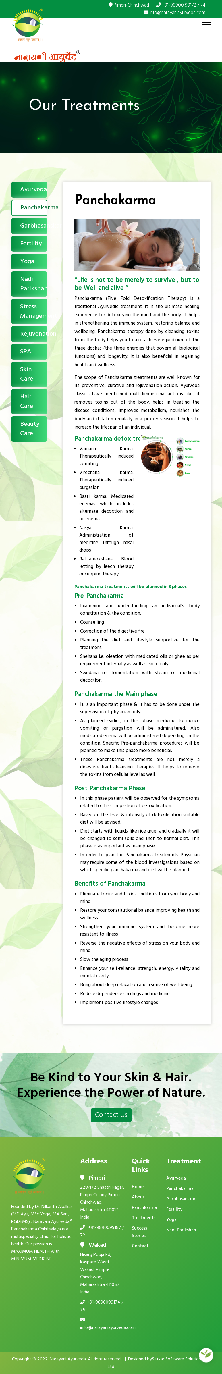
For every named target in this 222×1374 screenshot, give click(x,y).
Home (138, 1187)
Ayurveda (33, 190)
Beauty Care (29, 429)
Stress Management (33, 311)
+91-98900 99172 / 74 (180, 5)
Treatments (143, 1218)
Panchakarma (33, 208)
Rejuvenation (33, 334)
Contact (140, 1246)
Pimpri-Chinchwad (129, 5)
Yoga (27, 262)
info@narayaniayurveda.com (174, 13)
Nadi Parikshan (33, 284)
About (138, 1197)
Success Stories (139, 1232)
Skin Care (26, 374)
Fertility (31, 244)
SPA (25, 352)
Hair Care (26, 401)
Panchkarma (144, 1207)
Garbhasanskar (33, 226)
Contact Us (111, 1115)
